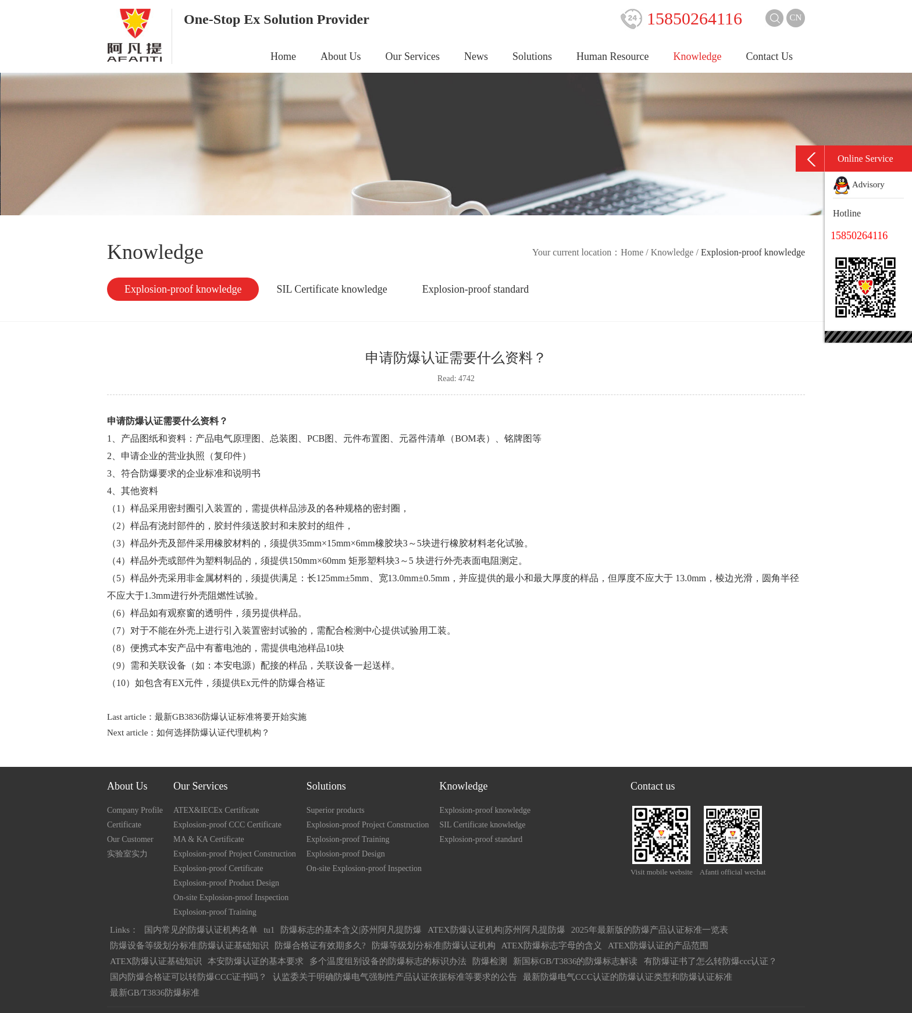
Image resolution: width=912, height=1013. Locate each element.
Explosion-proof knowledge (182, 289)
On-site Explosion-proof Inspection (230, 897)
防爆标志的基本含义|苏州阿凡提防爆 (351, 929)
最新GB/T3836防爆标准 (155, 992)
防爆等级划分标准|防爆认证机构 (434, 945)
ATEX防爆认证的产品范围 (658, 945)
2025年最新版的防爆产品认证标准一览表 (649, 929)
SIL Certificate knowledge (331, 289)
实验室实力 (127, 854)
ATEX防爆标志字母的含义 (551, 945)
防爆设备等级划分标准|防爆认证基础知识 (189, 945)
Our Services (413, 56)
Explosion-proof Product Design (226, 883)
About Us (340, 56)
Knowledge (698, 56)
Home (283, 56)
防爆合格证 (302, 683)
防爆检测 (489, 961)
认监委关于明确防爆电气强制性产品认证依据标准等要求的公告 (395, 977)
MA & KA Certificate (208, 839)
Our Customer (130, 839)
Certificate (124, 824)
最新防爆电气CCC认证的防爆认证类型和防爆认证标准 (627, 977)
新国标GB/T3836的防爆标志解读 (575, 961)
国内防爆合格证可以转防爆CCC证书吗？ (188, 977)
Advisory (859, 184)
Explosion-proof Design (346, 854)
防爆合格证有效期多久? (320, 945)
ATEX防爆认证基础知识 (156, 961)
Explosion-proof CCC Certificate (227, 824)
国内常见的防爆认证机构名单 (201, 929)
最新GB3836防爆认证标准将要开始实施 (231, 716)
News (476, 56)
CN (796, 17)
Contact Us (769, 56)
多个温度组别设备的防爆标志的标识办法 (387, 961)
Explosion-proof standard (475, 289)
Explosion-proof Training (214, 912)
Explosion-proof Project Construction (234, 854)
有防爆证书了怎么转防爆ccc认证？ (711, 961)
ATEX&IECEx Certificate (216, 810)
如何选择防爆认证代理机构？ (213, 732)
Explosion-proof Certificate (218, 868)
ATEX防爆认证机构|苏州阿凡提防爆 (496, 929)
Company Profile (135, 810)
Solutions (532, 56)
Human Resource (612, 56)
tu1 (269, 929)
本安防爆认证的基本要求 (256, 961)
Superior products (336, 810)
